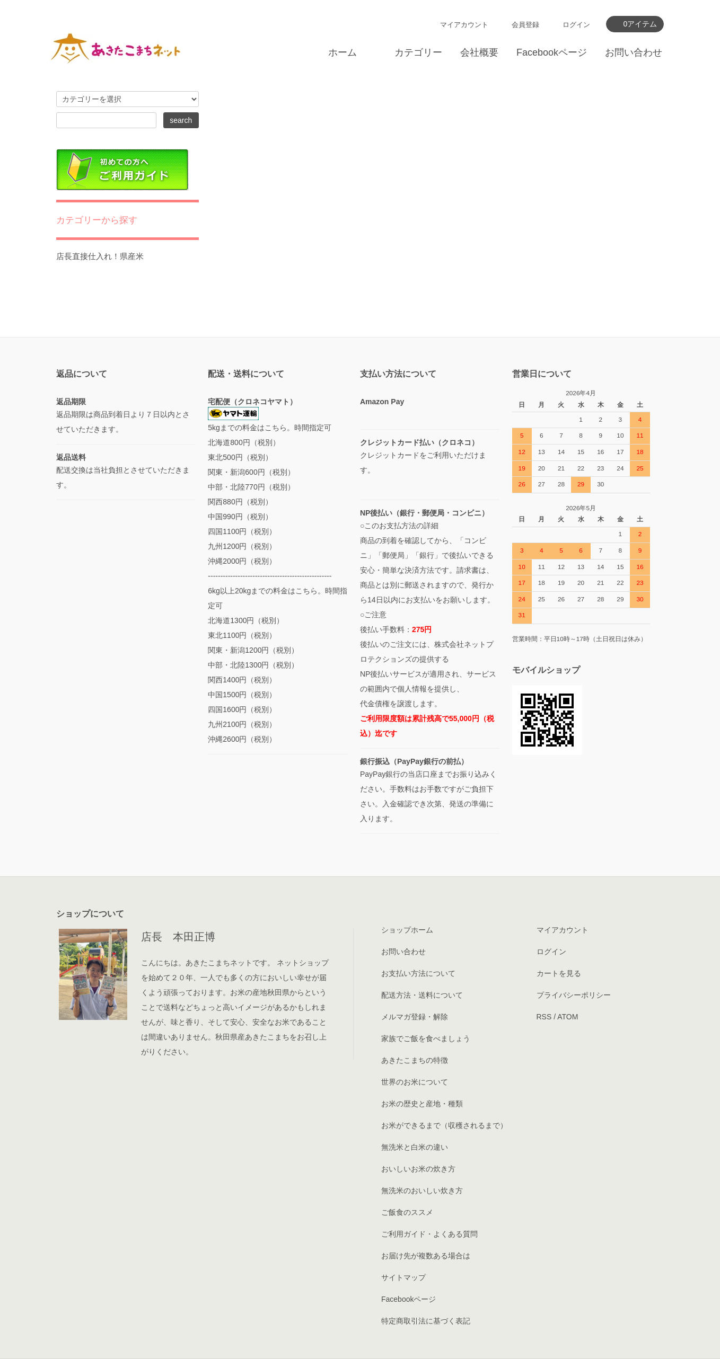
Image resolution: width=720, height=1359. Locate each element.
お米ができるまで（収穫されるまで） (444, 1125)
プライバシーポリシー (574, 995)
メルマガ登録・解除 (414, 1016)
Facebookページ (551, 52)
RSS (544, 1016)
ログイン (576, 25)
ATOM (567, 1016)
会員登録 (525, 25)
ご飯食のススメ (407, 1212)
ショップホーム (407, 930)
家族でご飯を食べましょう (425, 1038)
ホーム (342, 52)
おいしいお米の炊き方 (418, 1169)
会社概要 (479, 52)
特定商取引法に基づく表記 (425, 1321)
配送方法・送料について (422, 995)
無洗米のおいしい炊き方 (422, 1190)
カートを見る (559, 973)
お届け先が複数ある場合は (425, 1255)
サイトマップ (403, 1277)
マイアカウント (464, 25)
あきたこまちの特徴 (414, 1060)
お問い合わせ (633, 52)
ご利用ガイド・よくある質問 (429, 1234)
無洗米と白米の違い (414, 1147)
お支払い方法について (418, 973)
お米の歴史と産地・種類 (422, 1103)
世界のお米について (414, 1082)
